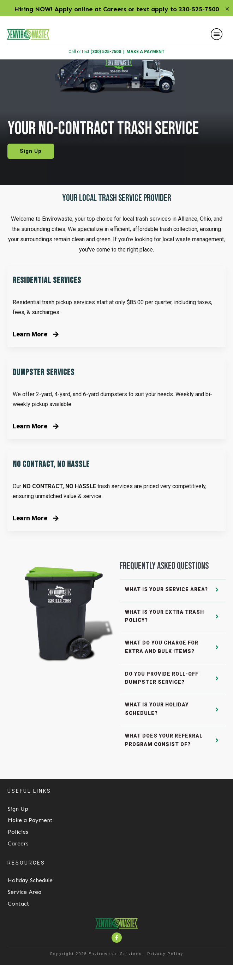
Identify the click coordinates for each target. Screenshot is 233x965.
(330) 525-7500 (105, 51)
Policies (18, 831)
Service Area (24, 892)
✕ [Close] (227, 9)
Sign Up (18, 808)
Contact (18, 903)
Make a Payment (30, 820)
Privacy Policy (165, 954)
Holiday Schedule (30, 880)
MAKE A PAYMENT (145, 51)
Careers (114, 9)
